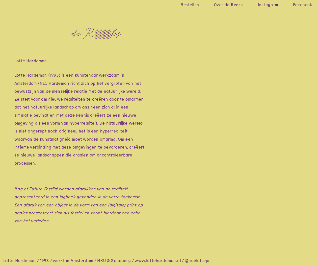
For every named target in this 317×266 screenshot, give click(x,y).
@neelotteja (197, 261)
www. (140, 261)
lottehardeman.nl (163, 261)
